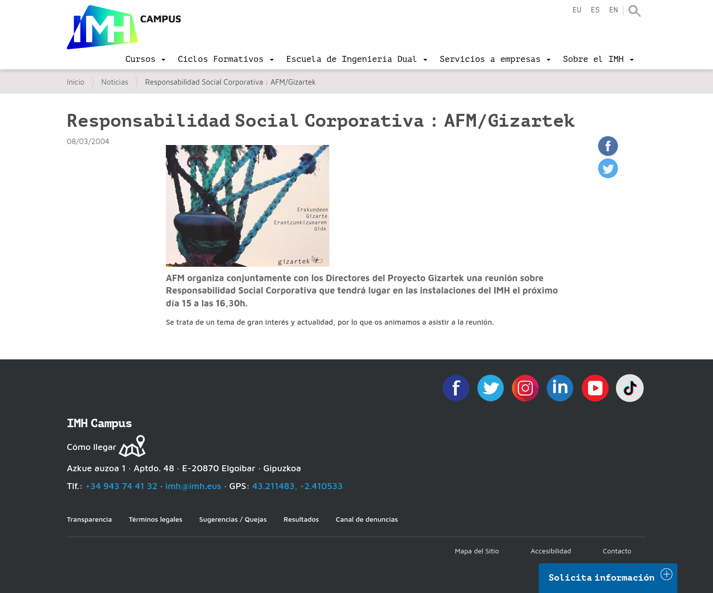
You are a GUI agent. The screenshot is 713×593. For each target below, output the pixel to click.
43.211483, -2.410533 (298, 486)
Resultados (301, 519)
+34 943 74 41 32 (121, 486)
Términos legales (155, 519)
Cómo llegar (91, 447)
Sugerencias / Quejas (232, 519)
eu (576, 10)
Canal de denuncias (367, 519)
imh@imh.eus (193, 486)
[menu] (145, 59)
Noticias (115, 82)
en (613, 10)
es (595, 10)
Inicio (75, 82)
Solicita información (602, 578)
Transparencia (89, 519)
